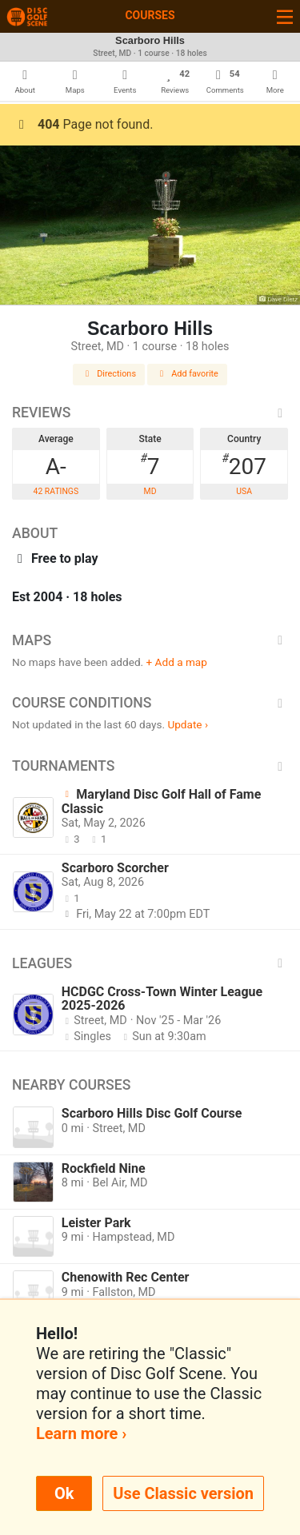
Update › (187, 724)
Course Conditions (150, 703)
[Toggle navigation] (285, 16)
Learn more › (81, 1433)
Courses (149, 15)
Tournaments (150, 766)
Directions (109, 374)
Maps (150, 640)
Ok (64, 1493)
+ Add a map (176, 662)
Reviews (150, 413)
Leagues (150, 963)
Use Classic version (183, 1493)
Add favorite (187, 374)
